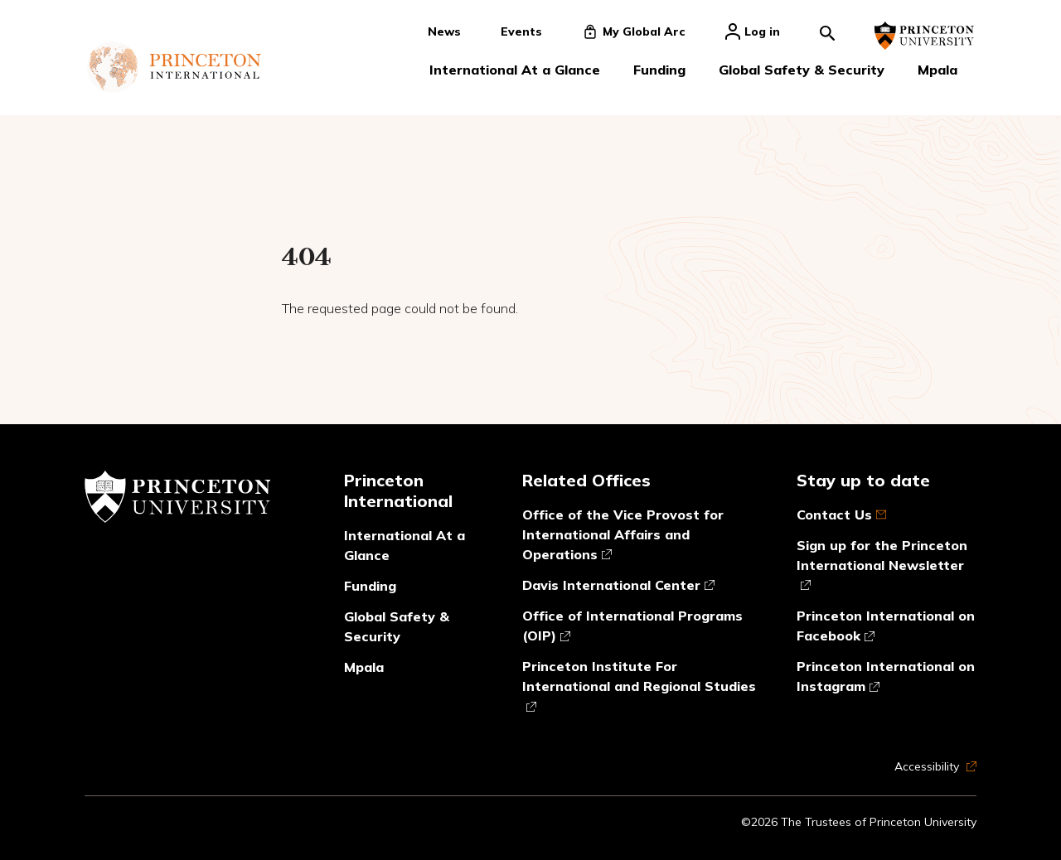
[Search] (827, 31)
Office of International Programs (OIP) (632, 626)
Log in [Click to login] (752, 31)
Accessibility (935, 766)
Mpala (937, 69)
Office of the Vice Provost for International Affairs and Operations (623, 534)
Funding (659, 69)
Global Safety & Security (801, 69)
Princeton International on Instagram (886, 677)
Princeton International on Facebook (886, 626)
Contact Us (841, 514)
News (444, 31)
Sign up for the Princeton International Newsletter (882, 565)
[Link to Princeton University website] (924, 35)
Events (521, 31)
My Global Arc (634, 31)
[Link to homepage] (174, 67)
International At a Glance (514, 69)
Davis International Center (618, 585)
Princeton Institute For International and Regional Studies (639, 686)
